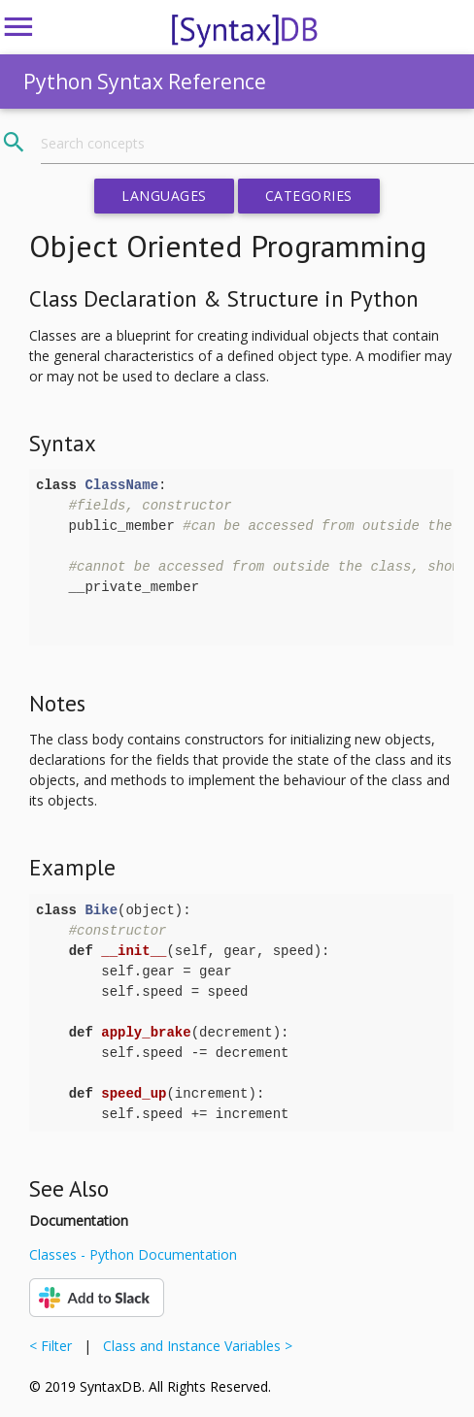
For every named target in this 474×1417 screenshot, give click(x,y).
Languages (164, 195)
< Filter (54, 1345)
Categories (309, 195)
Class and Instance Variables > (193, 1345)
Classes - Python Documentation (133, 1254)
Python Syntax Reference (144, 81)
